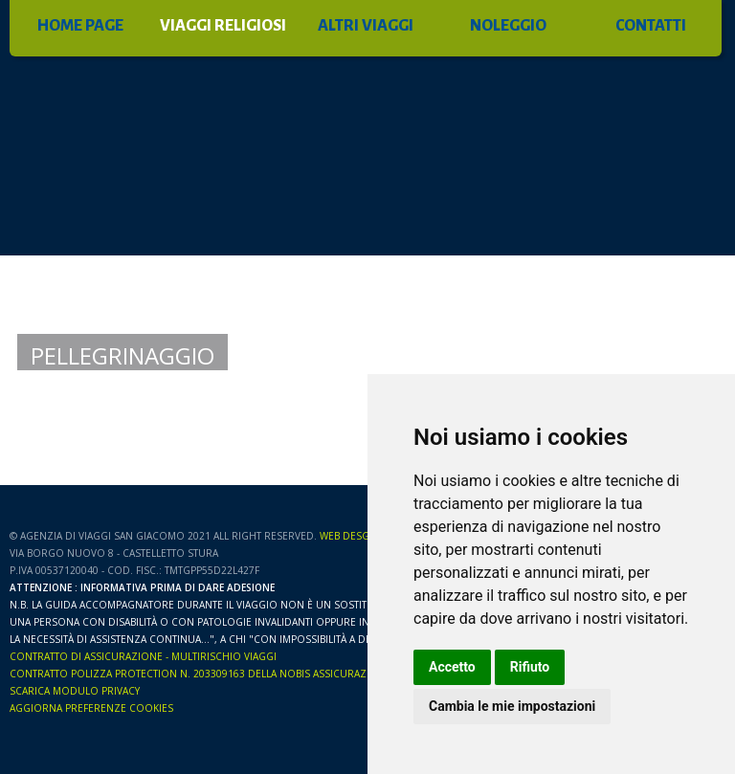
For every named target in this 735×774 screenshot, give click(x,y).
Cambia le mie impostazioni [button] (512, 706)
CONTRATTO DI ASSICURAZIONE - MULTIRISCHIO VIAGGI (143, 656)
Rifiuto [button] (530, 666)
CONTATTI (650, 25)
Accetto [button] (452, 666)
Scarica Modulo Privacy (75, 690)
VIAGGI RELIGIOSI (223, 25)
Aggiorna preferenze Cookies (91, 708)
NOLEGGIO (508, 25)
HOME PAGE (80, 25)
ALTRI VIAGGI (365, 25)
